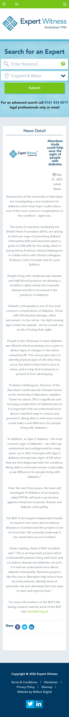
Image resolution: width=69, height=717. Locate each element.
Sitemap (46, 687)
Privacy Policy (26, 687)
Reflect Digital (42, 692)
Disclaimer (51, 682)
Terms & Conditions (24, 682)
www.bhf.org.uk (37, 612)
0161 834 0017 (56, 102)
